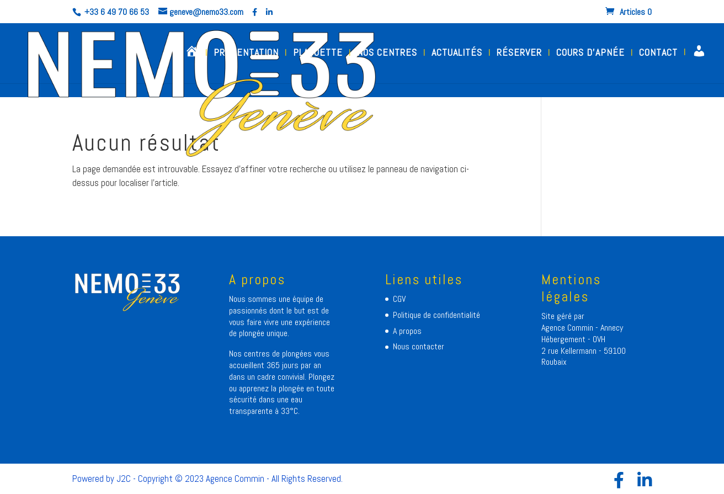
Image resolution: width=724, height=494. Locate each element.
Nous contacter (418, 346)
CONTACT (658, 54)
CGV (399, 299)
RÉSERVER (519, 54)
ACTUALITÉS (457, 54)
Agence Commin (568, 327)
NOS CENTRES (387, 54)
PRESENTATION (246, 54)
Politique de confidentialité (436, 315)
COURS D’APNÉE (590, 54)
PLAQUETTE (318, 54)
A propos (407, 331)
